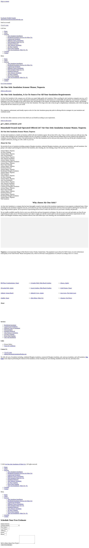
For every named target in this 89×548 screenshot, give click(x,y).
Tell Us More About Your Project (10, 544)
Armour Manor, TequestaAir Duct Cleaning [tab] (8, 151)
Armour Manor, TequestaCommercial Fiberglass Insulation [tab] (10, 160)
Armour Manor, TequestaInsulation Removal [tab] (8, 167)
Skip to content (5, 1)
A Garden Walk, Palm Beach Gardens (40, 283)
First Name (4, 527)
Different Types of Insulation (15, 40)
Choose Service (5, 524)
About (6, 33)
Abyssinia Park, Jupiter (7, 288)
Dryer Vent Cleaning (13, 48)
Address (3, 530)
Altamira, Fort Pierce (66, 298)
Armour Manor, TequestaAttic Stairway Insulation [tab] (8, 157)
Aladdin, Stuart (5, 298)
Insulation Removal (13, 43)
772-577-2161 (5, 25)
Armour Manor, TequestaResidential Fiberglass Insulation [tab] (10, 170)
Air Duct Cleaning (13, 47)
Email (2, 532)
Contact (6, 53)
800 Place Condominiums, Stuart (10, 283)
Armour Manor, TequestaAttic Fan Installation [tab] (8, 154)
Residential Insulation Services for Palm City (20, 37)
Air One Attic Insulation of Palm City (15, 464)
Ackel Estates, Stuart (66, 288)
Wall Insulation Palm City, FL (16, 42)
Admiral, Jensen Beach (7, 293)
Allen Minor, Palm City (36, 298)
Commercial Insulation (14, 39)
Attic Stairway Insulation (14, 45)
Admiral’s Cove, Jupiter (37, 293)
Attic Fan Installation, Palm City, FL (18, 50)
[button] (44, 56)
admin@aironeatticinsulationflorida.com (12, 19)
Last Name (4, 529)
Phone (2, 534)
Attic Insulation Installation (15, 36)
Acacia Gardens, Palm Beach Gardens (40, 288)
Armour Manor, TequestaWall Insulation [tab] (8, 173)
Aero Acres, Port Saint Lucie (68, 293)
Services (6, 34)
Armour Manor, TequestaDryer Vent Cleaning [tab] (8, 163)
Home (5, 31)
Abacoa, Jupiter (64, 283)
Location (6, 51)
